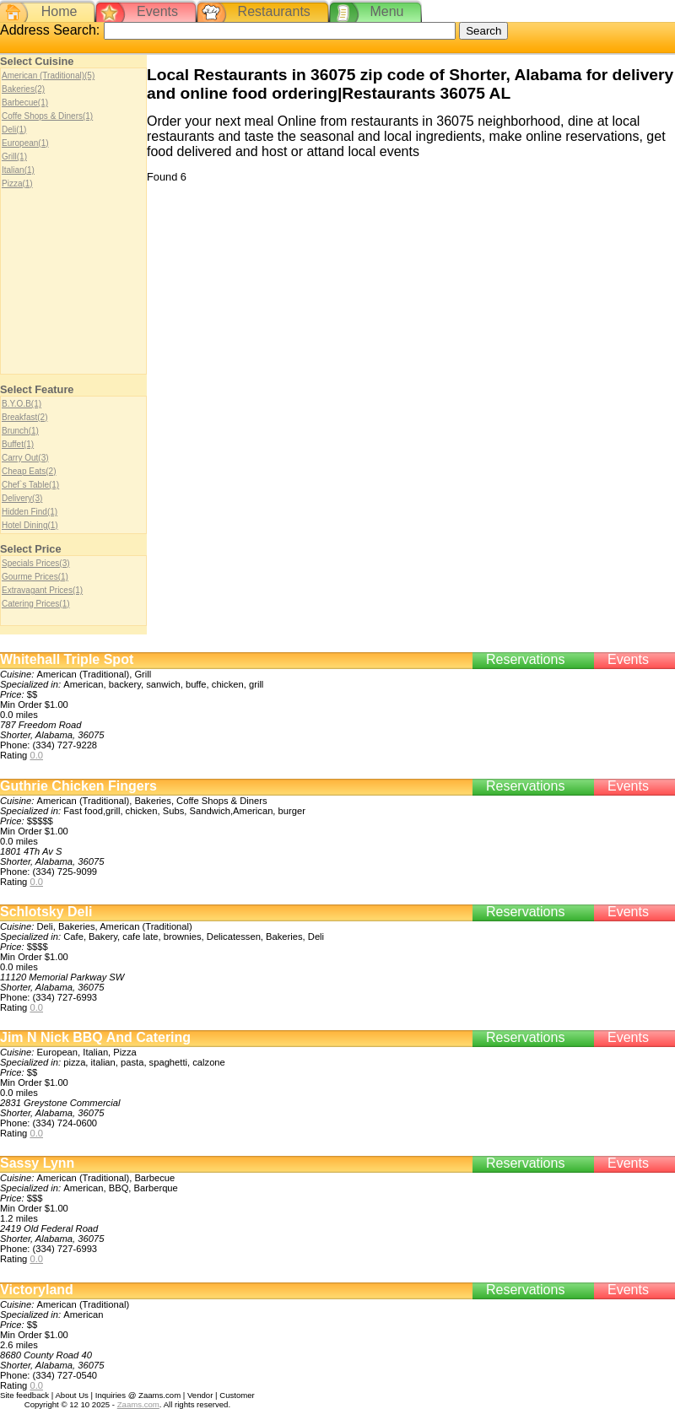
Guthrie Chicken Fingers (78, 786)
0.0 (36, 755)
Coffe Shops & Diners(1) (47, 116)
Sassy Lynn (37, 1163)
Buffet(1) (18, 444)
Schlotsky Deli (46, 911)
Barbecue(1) (25, 102)
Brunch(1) (20, 430)
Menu (386, 11)
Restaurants (274, 11)
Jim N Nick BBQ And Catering (95, 1037)
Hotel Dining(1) (30, 525)
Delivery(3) (22, 498)
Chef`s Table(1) (30, 484)
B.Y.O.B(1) (21, 403)
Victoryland (36, 1289)
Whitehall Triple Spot (66, 659)
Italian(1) (18, 170)
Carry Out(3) (25, 457)
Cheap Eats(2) (29, 471)
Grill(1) (14, 156)
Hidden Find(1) (29, 511)
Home (59, 11)
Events (157, 11)
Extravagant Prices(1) (42, 590)
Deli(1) (14, 129)
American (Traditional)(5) (48, 75)
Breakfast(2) (24, 417)
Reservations (525, 659)
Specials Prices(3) (36, 563)
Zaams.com (138, 1404)
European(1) (25, 143)
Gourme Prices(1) (35, 576)
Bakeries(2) (23, 89)
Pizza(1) (17, 183)
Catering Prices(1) (36, 603)
